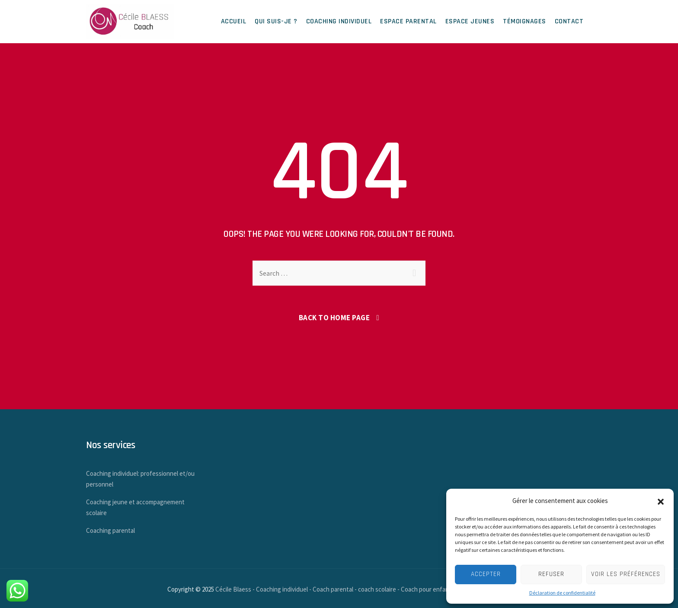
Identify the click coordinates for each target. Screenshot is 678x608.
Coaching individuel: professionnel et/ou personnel (140, 479)
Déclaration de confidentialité (562, 592)
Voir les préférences (625, 574)
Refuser (551, 574)
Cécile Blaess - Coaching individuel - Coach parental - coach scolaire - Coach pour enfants (334, 589)
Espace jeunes (470, 21)
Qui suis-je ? (276, 21)
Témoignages (524, 21)
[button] (660, 501)
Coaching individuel (339, 21)
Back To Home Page (334, 317)
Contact (569, 21)
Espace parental (408, 21)
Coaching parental (110, 530)
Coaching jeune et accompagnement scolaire (135, 507)
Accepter (486, 574)
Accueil (233, 21)
